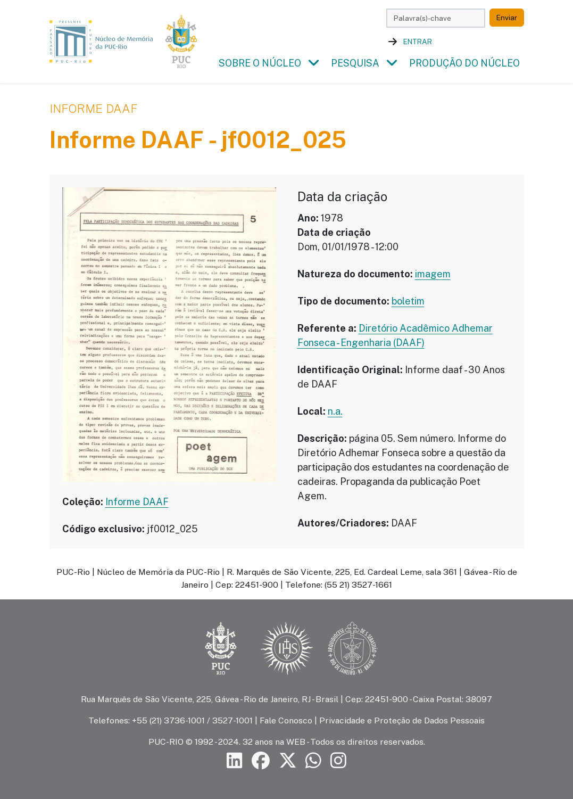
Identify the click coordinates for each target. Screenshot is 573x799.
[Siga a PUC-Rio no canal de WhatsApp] (313, 761)
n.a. (335, 411)
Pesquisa (355, 63)
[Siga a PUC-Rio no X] (288, 761)
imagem (433, 273)
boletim (408, 301)
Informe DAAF (93, 109)
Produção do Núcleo (464, 63)
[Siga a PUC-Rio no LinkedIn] (235, 761)
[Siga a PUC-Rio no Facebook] (261, 761)
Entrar (417, 41)
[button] (313, 63)
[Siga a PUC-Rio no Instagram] (338, 761)
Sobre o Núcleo (260, 63)
